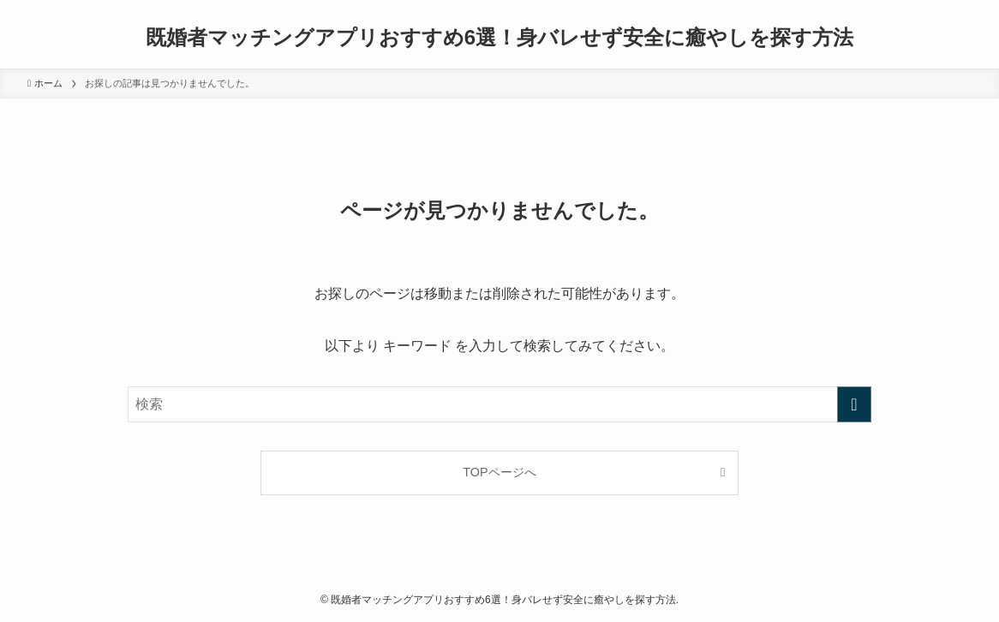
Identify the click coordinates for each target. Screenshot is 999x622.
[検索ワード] (499, 404)
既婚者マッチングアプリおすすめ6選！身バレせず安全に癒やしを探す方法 (499, 37)
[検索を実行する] (854, 404)
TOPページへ (499, 472)
